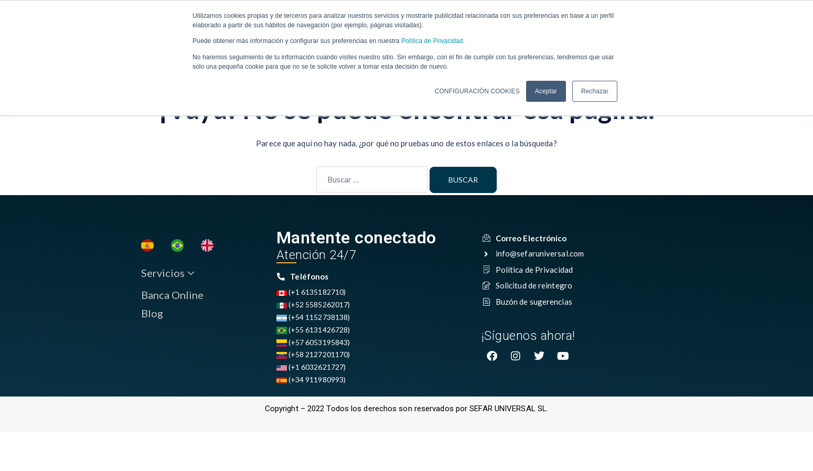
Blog (152, 314)
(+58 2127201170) (313, 355)
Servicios (167, 274)
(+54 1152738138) (313, 318)
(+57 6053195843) (313, 343)
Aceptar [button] (546, 90)
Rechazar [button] (594, 90)
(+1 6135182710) (311, 292)
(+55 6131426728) (313, 330)
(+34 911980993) (311, 380)
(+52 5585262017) (313, 305)
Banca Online (172, 296)
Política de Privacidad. (432, 41)
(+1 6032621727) (311, 367)
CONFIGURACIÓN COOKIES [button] (477, 90)
